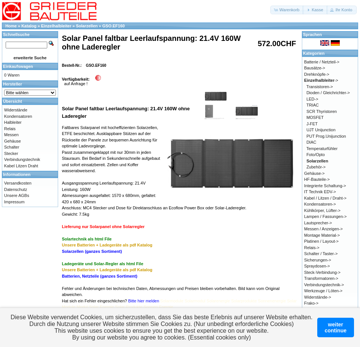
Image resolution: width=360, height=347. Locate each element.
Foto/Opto (315, 154)
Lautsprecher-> (318, 223)
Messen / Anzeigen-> (323, 229)
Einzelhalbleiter (56, 26)
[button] (287, 10)
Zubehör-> (316, 167)
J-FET (312, 124)
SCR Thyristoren (321, 111)
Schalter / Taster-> (321, 253)
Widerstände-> (317, 297)
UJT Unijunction (320, 130)
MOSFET (315, 117)
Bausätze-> (314, 68)
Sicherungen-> (317, 260)
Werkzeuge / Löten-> (323, 290)
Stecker (11, 153)
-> (321, 80)
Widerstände (15, 110)
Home (11, 26)
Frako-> (311, 303)
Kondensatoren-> (320, 204)
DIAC (311, 142)
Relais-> (312, 247)
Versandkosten (18, 183)
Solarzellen (87, 26)
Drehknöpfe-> (316, 74)
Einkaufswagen (18, 66)
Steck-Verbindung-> (322, 272)
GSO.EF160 (113, 26)
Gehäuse (12, 141)
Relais (10, 128)
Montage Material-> (322, 235)
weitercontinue (335, 327)
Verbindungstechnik (22, 159)
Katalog (28, 26)
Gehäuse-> (314, 173)
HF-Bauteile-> (317, 179)
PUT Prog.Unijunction (326, 136)
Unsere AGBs (16, 195)
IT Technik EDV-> (320, 191)
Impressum (14, 202)
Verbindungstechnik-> (324, 284)
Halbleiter (12, 122)
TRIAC (312, 105)
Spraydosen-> (317, 266)
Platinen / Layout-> (321, 241)
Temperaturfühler (322, 148)
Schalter (11, 147)
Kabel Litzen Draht (21, 166)
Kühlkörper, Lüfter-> (322, 210)
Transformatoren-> (321, 278)
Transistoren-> (319, 86)
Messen (11, 134)
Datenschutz (15, 189)
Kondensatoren (18, 116)
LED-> (312, 99)
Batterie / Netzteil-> (321, 62)
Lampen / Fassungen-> (325, 216)
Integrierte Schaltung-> (325, 185)
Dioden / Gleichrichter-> (328, 92)
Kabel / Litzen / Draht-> (325, 198)
